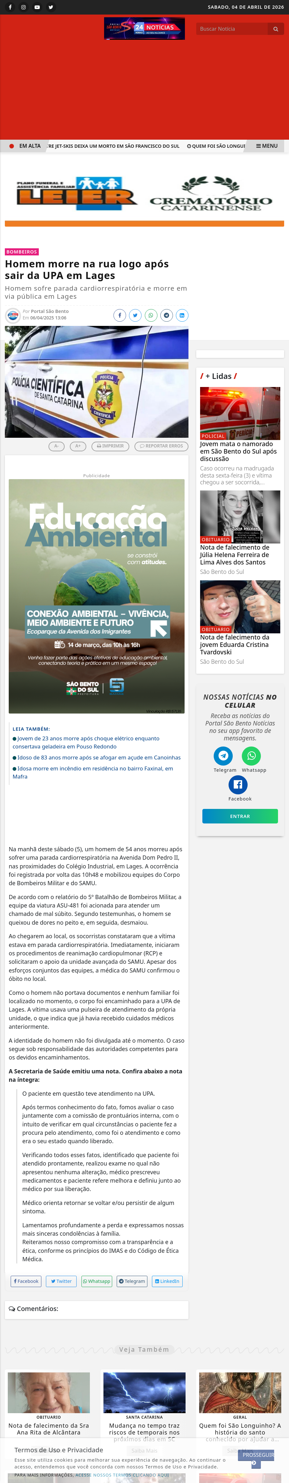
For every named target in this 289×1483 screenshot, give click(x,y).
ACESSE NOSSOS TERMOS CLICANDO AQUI (122, 1475)
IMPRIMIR (110, 446)
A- (56, 446)
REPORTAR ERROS (161, 446)
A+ (78, 446)
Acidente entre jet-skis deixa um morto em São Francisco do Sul (97, 146)
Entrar (240, 816)
